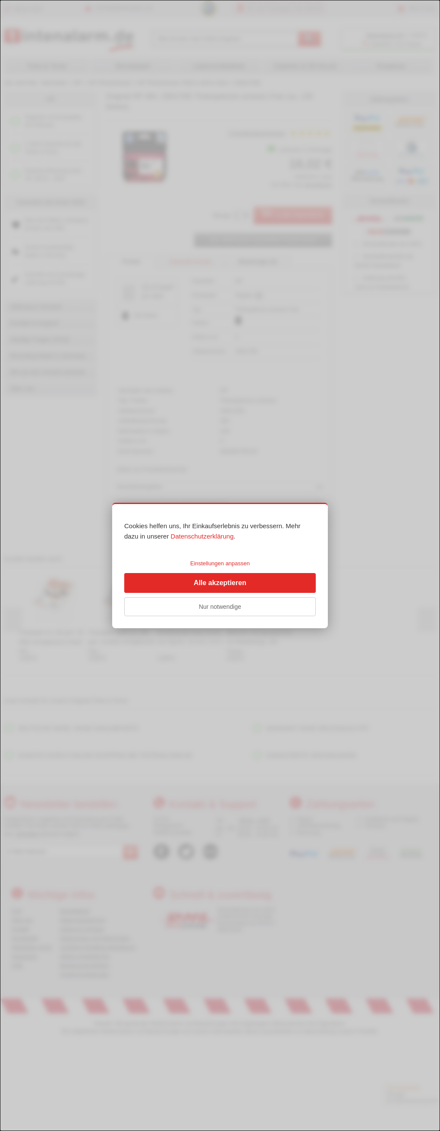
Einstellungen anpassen (220, 563)
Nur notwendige (220, 606)
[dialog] (220, 565)
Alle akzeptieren (220, 582)
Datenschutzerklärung (202, 536)
